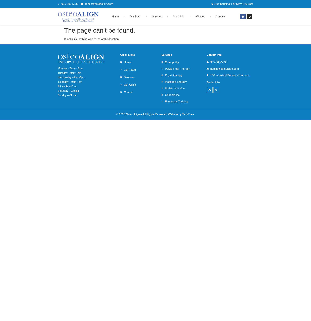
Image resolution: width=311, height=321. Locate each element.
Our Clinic (178, 16)
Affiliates (200, 16)
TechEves (188, 114)
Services (157, 16)
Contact (220, 16)
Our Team (135, 16)
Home (115, 16)
